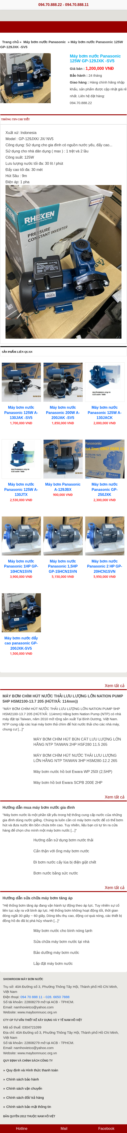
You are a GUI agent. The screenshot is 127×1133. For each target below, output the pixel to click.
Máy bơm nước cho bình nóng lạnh (63, 931)
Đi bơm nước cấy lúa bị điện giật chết (65, 862)
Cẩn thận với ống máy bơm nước (61, 851)
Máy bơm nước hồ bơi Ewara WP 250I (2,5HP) (73, 771)
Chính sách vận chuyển (24, 1088)
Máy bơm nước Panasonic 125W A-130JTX (21, 489)
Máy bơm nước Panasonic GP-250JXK (105, 489)
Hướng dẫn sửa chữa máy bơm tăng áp (38, 898)
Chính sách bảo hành (22, 1079)
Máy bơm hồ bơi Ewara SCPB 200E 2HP (68, 782)
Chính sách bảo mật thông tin (28, 1107)
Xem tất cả (114, 685)
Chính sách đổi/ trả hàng (25, 1097)
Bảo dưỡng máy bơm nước (56, 952)
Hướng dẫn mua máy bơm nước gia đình (39, 807)
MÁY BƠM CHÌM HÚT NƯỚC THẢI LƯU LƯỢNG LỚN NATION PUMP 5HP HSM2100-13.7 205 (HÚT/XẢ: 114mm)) (63, 698)
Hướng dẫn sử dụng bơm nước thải (63, 840)
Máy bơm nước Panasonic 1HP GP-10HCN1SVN (21, 566)
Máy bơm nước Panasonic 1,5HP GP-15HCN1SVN (63, 566)
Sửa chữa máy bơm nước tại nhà (62, 941)
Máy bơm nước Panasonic (45, 42)
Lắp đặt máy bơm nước (53, 963)
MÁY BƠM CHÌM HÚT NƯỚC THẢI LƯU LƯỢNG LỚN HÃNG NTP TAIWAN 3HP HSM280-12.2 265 (75, 758)
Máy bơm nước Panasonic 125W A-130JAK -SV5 (21, 413)
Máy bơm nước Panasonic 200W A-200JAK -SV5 (63, 413)
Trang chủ (10, 42)
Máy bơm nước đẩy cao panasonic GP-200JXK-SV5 (21, 643)
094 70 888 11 (31, 997)
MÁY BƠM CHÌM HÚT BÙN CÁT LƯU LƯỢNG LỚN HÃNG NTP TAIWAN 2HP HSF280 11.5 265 (77, 741)
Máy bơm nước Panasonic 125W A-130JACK (104, 413)
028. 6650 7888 (57, 997)
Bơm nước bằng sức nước (56, 873)
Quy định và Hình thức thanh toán (32, 1070)
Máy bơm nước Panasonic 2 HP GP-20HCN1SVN (104, 566)
